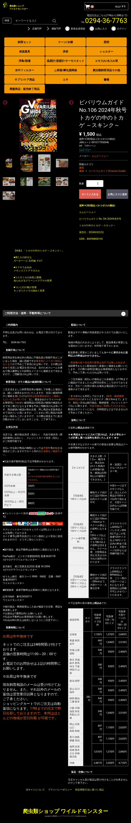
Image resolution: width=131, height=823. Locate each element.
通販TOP (53, 28)
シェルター (106, 51)
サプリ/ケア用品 (24, 79)
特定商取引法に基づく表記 (89, 789)
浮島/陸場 (25, 60)
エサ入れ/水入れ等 (106, 60)
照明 (106, 42)
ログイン (119, 28)
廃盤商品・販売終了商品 (25, 89)
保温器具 (24, 51)
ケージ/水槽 (65, 42)
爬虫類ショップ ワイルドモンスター (65, 811)
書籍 (106, 79)
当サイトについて (35, 789)
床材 (65, 51)
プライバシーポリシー (60, 789)
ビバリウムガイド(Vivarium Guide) (107, 171)
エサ (65, 79)
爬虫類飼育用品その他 (106, 70)
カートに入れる (90, 194)
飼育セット (24, 42)
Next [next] (70, 101)
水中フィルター (24, 70)
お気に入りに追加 (117, 194)
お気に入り (98, 28)
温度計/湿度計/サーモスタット (65, 60)
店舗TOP (34, 28)
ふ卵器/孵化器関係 (65, 70)
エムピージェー (100, 156)
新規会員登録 (75, 28)
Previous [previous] (4, 101)
